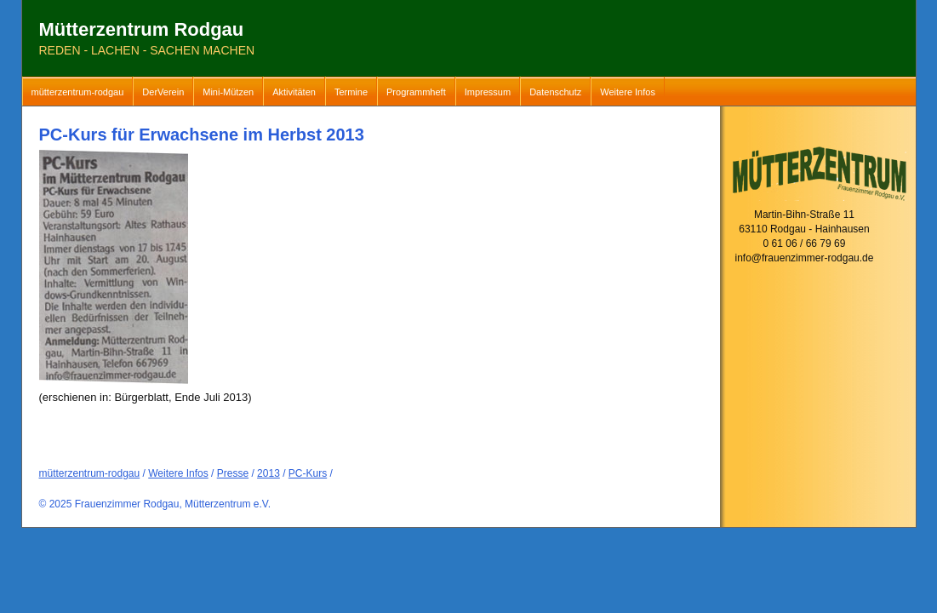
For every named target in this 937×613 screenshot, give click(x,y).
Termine (351, 92)
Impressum (488, 92)
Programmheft (416, 92)
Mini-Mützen (228, 92)
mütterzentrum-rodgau (77, 92)
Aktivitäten (294, 92)
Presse (233, 473)
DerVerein (163, 92)
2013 (268, 473)
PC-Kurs (308, 473)
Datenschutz (555, 92)
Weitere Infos (627, 92)
